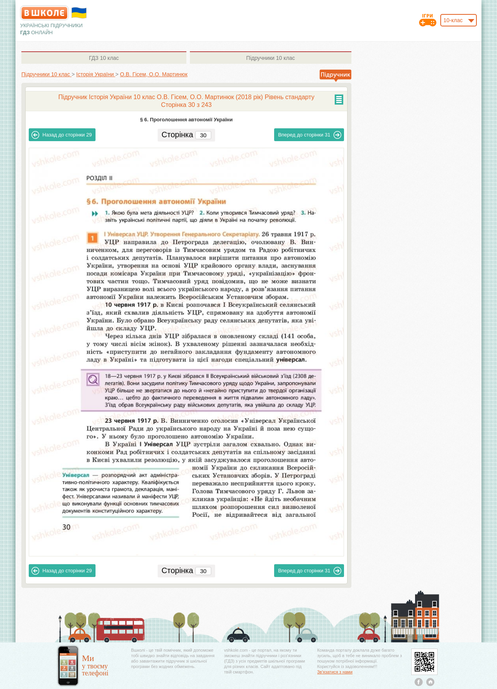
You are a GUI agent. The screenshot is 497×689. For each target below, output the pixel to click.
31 (309, 135)
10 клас (104, 58)
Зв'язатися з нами (335, 672)
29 (61, 135)
